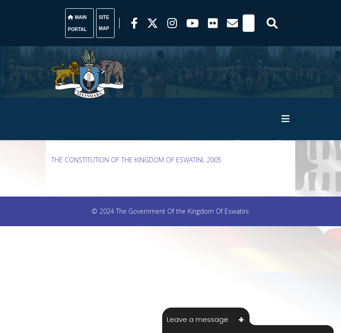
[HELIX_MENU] (285, 119)
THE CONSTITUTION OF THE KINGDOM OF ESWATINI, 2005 (136, 159)
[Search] (249, 23)
